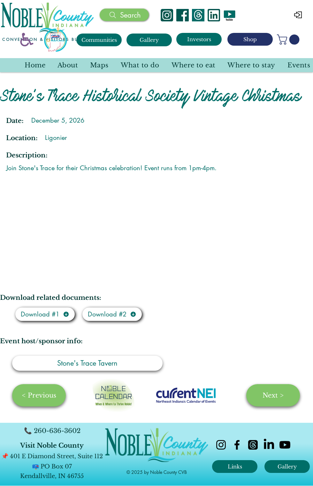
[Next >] (273, 395)
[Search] (124, 15)
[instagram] (221, 444)
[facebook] (237, 444)
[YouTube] (229, 15)
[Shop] (250, 39)
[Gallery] (149, 40)
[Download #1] (45, 314)
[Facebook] (182, 15)
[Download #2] (112, 314)
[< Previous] (39, 395)
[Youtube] (285, 444)
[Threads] (198, 15)
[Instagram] (167, 15)
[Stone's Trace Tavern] (87, 363)
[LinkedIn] (269, 444)
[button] (289, 39)
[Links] (234, 466)
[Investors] (199, 39)
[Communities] (99, 40)
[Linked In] (214, 15)
